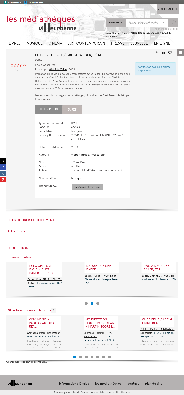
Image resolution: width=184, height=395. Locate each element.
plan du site (153, 384)
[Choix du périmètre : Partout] (116, 22)
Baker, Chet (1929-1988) (100, 275)
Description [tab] (48, 109)
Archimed (73, 392)
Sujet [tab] (72, 109)
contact (133, 384)
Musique (76, 178)
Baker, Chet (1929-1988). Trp (158, 275)
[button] (14, 43)
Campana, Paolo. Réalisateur (43, 332)
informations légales (74, 384)
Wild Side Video (58, 69)
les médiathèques (108, 384)
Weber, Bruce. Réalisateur (88, 154)
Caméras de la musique (87, 187)
